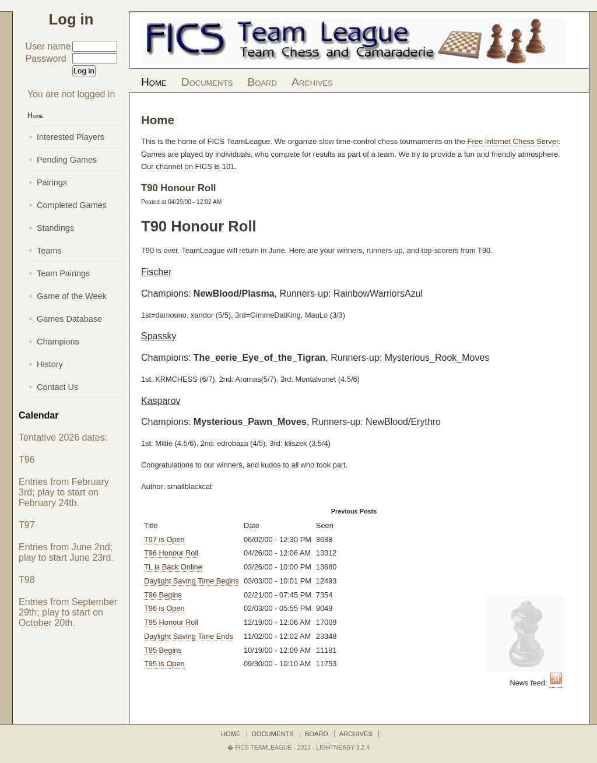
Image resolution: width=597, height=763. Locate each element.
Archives (312, 82)
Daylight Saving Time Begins (191, 580)
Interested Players (70, 137)
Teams (49, 250)
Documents (207, 82)
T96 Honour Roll (171, 552)
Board (261, 82)
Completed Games (72, 205)
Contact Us (57, 387)
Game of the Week (72, 296)
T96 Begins (163, 594)
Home (153, 82)
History (50, 364)
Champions (58, 341)
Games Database (69, 319)
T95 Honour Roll (171, 622)
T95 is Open (164, 663)
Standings (55, 228)
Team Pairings (63, 273)
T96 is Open (164, 608)
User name (48, 46)
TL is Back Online (173, 566)
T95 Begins (163, 650)
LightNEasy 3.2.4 (343, 747)
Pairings (52, 182)
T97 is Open (164, 539)
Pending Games (67, 159)
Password (45, 59)
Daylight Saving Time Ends (188, 636)
